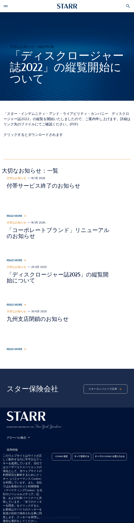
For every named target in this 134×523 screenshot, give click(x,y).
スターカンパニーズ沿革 (105, 394)
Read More (17, 216)
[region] (67, 487)
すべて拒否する (81, 456)
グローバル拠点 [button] (18, 437)
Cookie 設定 (61, 456)
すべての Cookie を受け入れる (110, 456)
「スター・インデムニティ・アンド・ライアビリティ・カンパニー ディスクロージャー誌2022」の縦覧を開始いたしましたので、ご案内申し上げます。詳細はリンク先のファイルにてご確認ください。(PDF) (67, 119)
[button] (5, 5)
